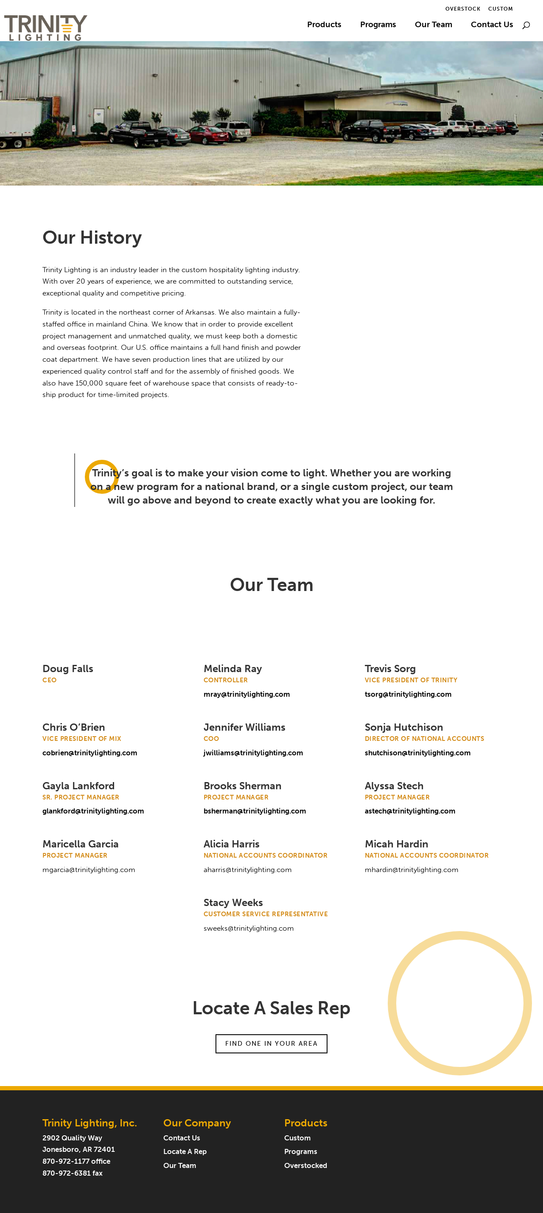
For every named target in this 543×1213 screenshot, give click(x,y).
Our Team (433, 25)
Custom (500, 9)
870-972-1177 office (76, 1161)
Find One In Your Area (271, 1043)
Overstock (463, 9)
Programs (378, 25)
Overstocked (305, 1165)
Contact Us (492, 25)
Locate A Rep (185, 1151)
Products (324, 25)
